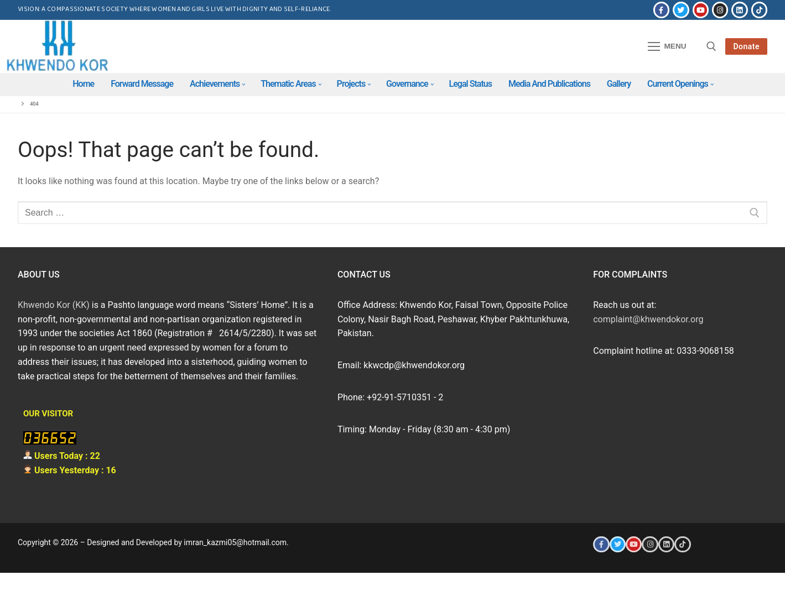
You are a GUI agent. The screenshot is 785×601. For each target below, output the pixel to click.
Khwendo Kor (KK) (54, 305)
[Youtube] (701, 10)
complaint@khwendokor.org (648, 319)
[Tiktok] (759, 10)
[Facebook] (661, 10)
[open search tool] (711, 46)
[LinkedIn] (739, 10)
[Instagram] (720, 10)
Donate (746, 46)
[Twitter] (681, 10)
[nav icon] (667, 46)
